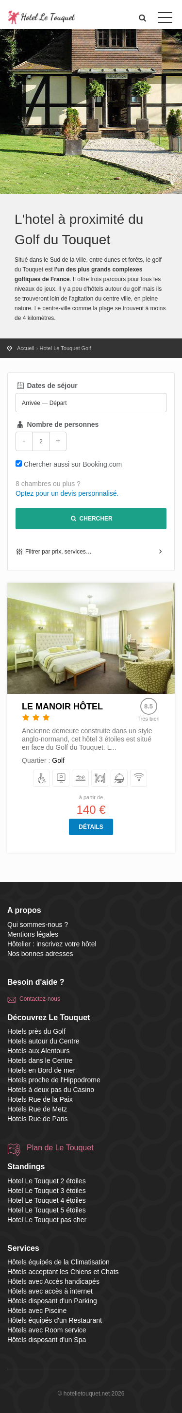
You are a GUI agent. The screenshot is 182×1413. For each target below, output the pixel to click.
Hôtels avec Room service (46, 1330)
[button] (142, 18)
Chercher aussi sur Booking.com (73, 464)
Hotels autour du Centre (43, 1041)
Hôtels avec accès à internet (50, 1291)
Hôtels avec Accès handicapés (53, 1281)
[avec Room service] (119, 778)
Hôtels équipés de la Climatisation (58, 1262)
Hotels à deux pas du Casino (50, 1089)
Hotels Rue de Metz (37, 1109)
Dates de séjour (47, 385)
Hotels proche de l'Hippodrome (53, 1080)
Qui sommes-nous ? (37, 924)
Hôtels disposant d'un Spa (46, 1340)
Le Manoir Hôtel (62, 706)
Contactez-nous (39, 998)
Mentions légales (32, 934)
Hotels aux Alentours (38, 1051)
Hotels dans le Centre (40, 1060)
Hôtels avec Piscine (36, 1310)
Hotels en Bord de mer (41, 1070)
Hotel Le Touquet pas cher (46, 1220)
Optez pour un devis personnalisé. (67, 493)
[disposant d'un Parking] (61, 778)
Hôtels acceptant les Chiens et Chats (63, 1272)
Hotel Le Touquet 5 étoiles (46, 1210)
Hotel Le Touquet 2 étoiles (46, 1181)
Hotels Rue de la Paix (40, 1099)
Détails (91, 827)
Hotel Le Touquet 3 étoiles (46, 1190)
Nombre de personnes (57, 424)
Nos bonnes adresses (40, 954)
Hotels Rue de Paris (37, 1119)
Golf (58, 760)
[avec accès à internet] (139, 778)
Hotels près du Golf (36, 1031)
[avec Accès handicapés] (41, 778)
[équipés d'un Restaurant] (100, 778)
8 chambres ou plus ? (48, 484)
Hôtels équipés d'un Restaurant (54, 1320)
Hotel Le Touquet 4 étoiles (46, 1200)
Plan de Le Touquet (60, 1148)
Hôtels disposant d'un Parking (52, 1301)
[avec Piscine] (80, 778)
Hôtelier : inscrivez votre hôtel (52, 944)
